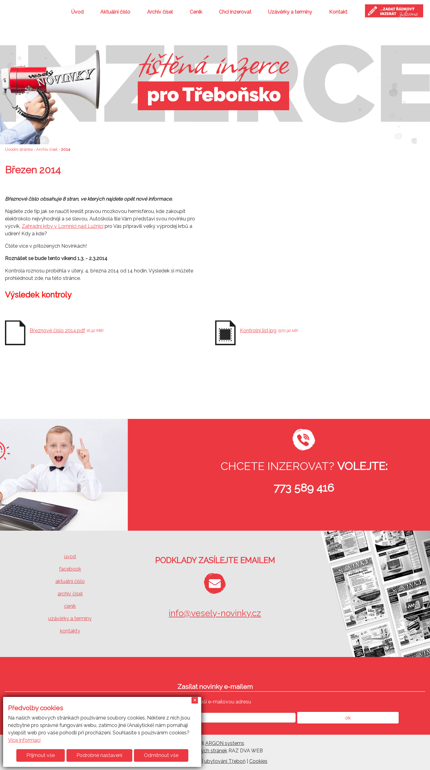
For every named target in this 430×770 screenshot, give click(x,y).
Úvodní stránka (19, 149)
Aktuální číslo (115, 12)
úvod (70, 556)
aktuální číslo (70, 581)
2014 (65, 149)
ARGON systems (224, 743)
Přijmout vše (40, 755)
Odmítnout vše (161, 755)
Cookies (258, 761)
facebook (70, 569)
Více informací (24, 740)
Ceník (196, 12)
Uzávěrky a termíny (290, 12)
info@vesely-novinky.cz (215, 613)
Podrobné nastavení (99, 755)
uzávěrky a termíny (70, 618)
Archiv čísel (160, 12)
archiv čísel (70, 594)
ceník (70, 606)
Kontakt (338, 12)
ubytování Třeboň (224, 761)
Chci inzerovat (235, 12)
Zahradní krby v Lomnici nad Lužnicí (62, 226)
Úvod (77, 12)
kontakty (70, 631)
